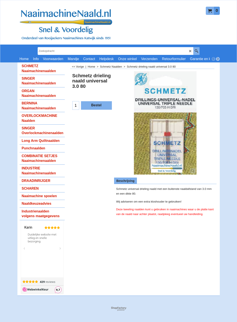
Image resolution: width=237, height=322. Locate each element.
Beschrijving (125, 181)
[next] (218, 59)
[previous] (213, 59)
